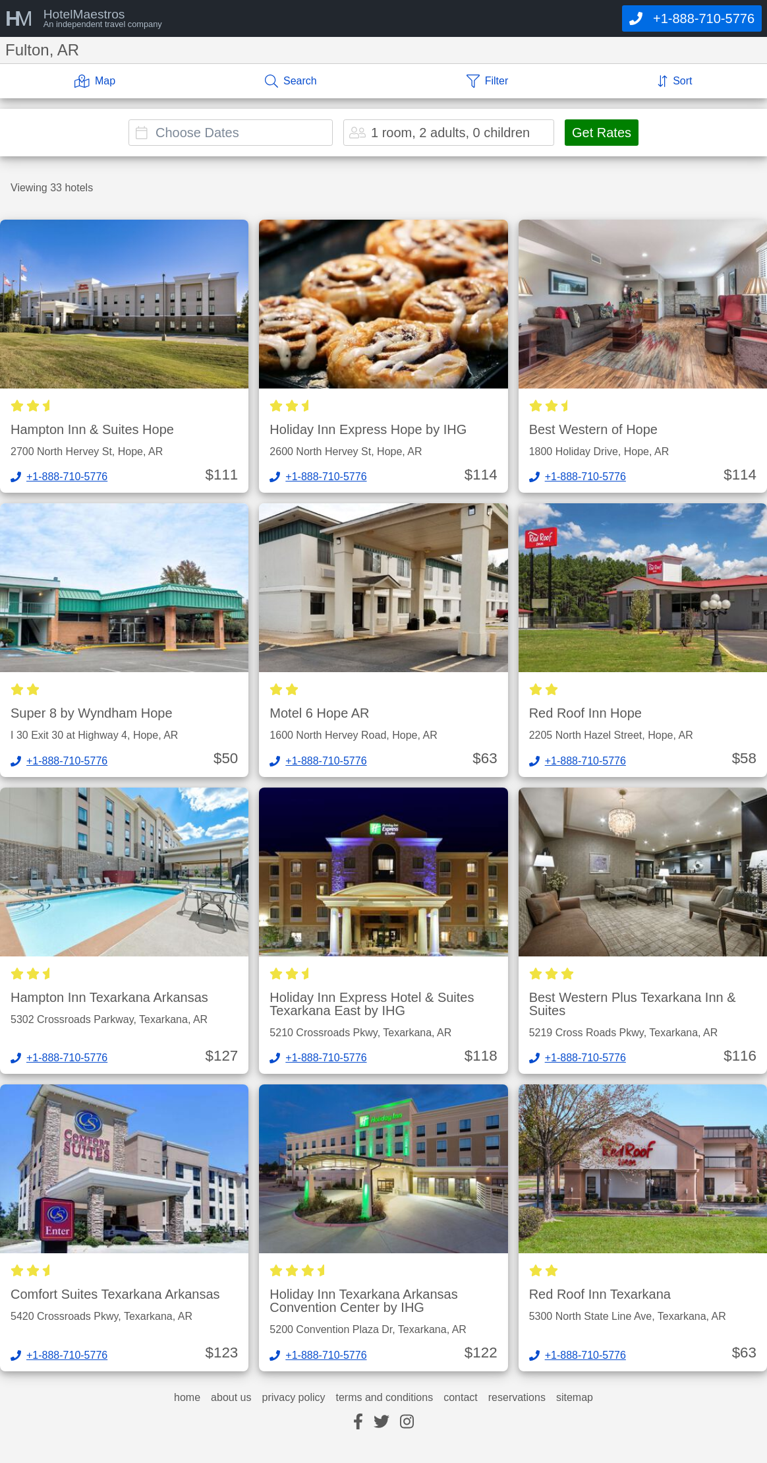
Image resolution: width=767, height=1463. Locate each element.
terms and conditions (385, 1397)
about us (231, 1397)
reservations (517, 1397)
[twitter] (381, 1422)
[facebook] (358, 1422)
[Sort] (674, 81)
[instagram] (407, 1422)
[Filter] (487, 81)
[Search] (290, 81)
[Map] (95, 81)
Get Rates (601, 132)
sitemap (574, 1397)
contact (460, 1397)
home (187, 1397)
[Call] (692, 18)
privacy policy (293, 1397)
